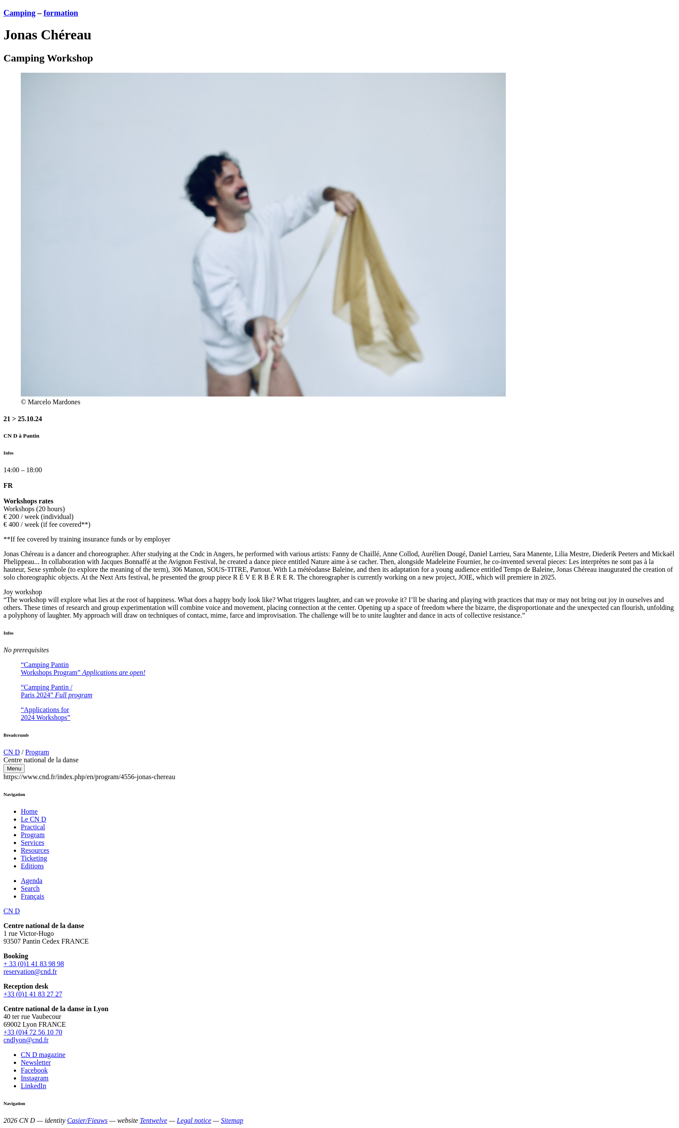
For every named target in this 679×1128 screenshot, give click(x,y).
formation (61, 12)
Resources (35, 850)
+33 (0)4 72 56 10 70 (32, 1032)
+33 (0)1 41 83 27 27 (32, 994)
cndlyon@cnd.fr (25, 1040)
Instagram (34, 1078)
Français (32, 896)
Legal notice (194, 1120)
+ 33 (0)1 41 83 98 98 (33, 963)
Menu (14, 768)
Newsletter (36, 1062)
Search (30, 888)
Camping (19, 12)
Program (37, 752)
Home (29, 811)
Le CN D (33, 819)
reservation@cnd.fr (30, 971)
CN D (11, 752)
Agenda (31, 880)
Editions (32, 866)
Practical (33, 827)
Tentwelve (153, 1120)
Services (32, 842)
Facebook (34, 1070)
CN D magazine (43, 1054)
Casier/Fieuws (87, 1120)
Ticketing (34, 858)
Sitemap (232, 1120)
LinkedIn (33, 1085)
